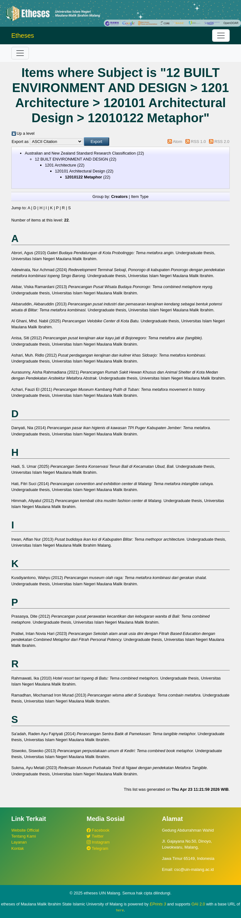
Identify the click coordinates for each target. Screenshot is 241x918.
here (120, 910)
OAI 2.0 (198, 904)
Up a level (26, 133)
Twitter (95, 836)
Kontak (17, 848)
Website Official (25, 830)
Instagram (98, 842)
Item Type (139, 196)
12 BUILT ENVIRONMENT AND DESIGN (71, 159)
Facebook (98, 830)
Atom (177, 141)
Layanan (19, 842)
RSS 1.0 (198, 141)
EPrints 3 (158, 904)
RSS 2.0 (221, 141)
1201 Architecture (60, 165)
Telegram (97, 848)
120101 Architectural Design (80, 171)
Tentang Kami (23, 836)
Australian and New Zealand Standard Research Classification (80, 153)
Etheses (22, 35)
